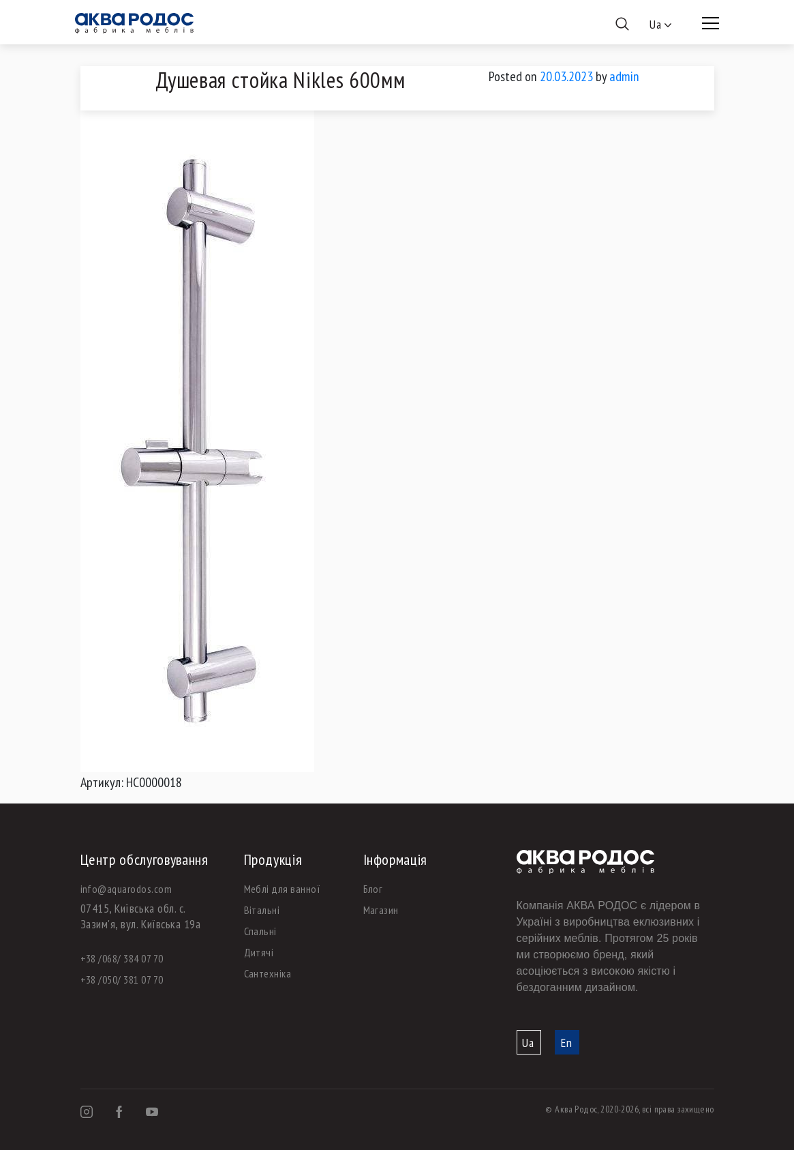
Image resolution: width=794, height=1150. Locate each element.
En (566, 1042)
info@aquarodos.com (126, 889)
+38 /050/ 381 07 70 (122, 979)
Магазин (381, 910)
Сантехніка (268, 973)
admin (624, 76)
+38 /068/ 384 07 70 (122, 958)
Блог (373, 889)
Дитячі (259, 952)
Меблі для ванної (282, 889)
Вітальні (262, 910)
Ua (528, 1042)
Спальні (260, 931)
